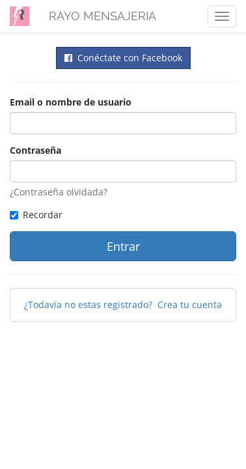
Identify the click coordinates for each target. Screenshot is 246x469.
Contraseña (35, 150)
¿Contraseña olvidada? (58, 192)
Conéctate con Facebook (123, 57)
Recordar (36, 214)
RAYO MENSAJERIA (102, 16)
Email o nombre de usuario (70, 102)
